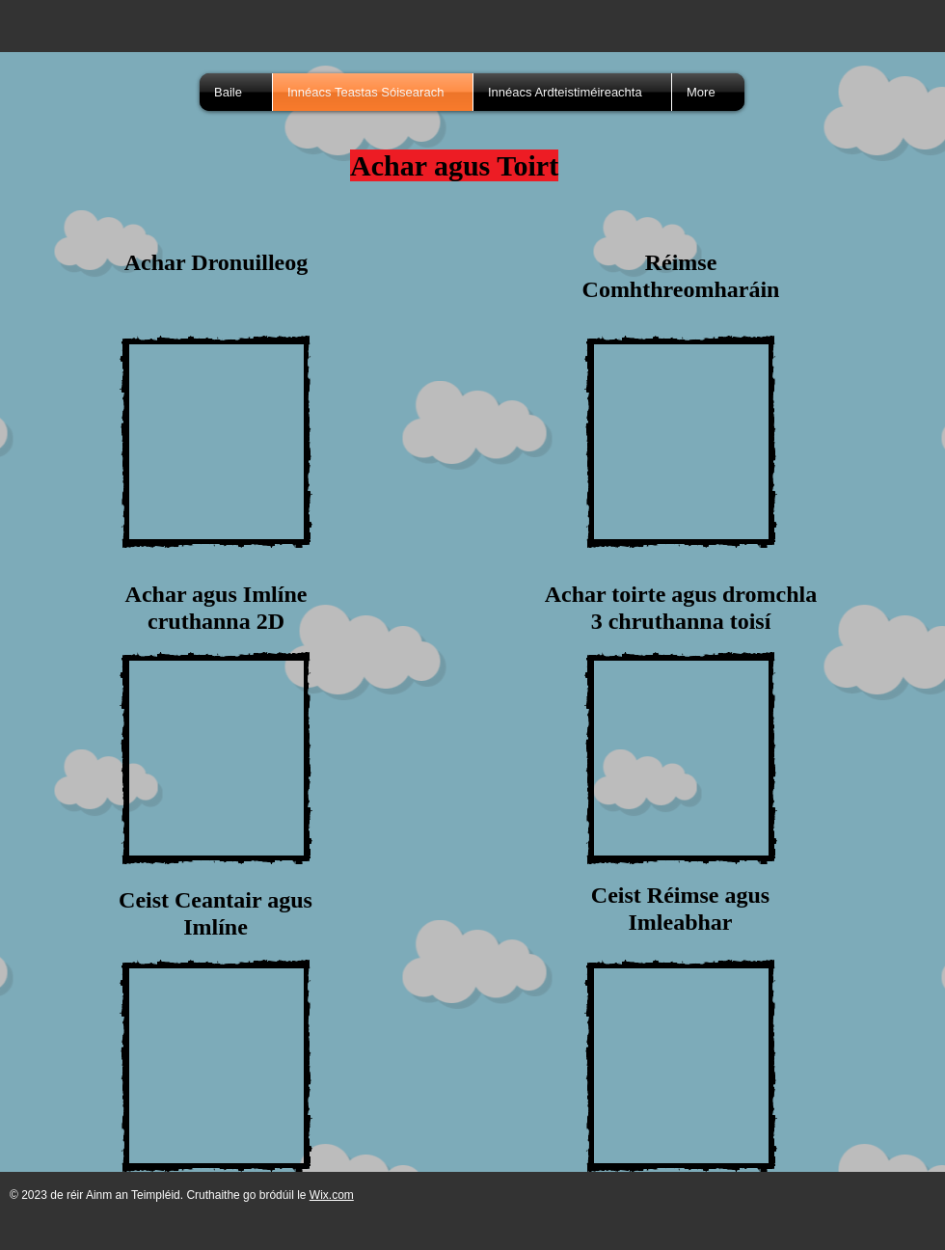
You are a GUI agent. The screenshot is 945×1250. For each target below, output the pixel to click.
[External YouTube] (216, 441)
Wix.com (332, 1195)
